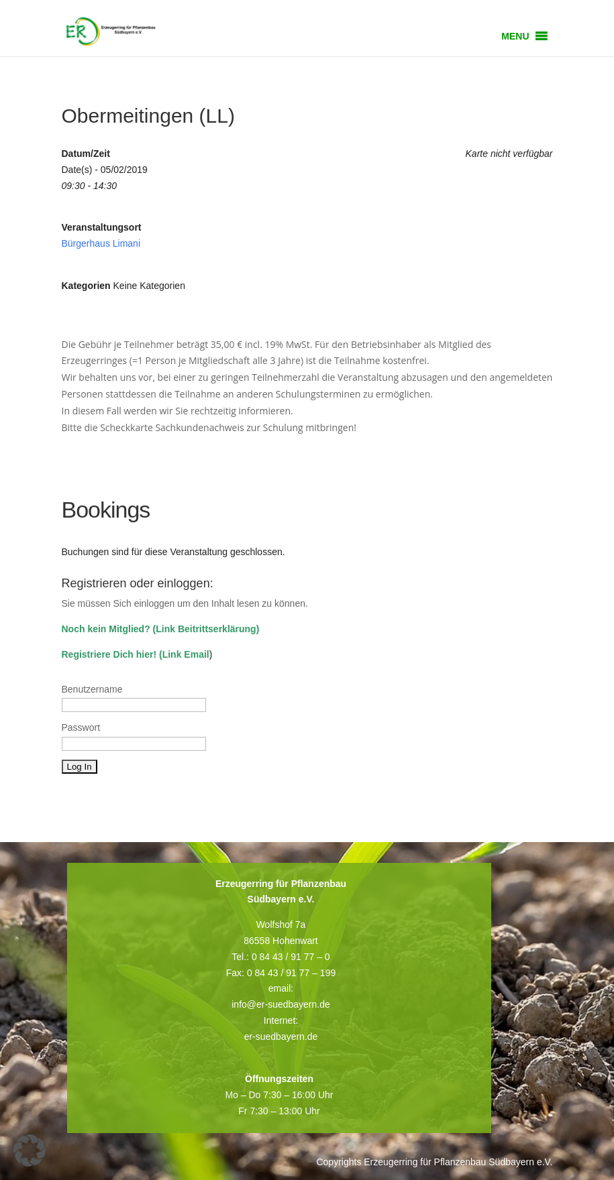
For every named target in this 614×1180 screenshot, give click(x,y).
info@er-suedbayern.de (281, 1004)
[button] (515, 36)
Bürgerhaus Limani (101, 243)
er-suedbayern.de (281, 1036)
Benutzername (92, 689)
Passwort (81, 727)
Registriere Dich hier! (109, 654)
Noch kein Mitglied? (106, 629)
